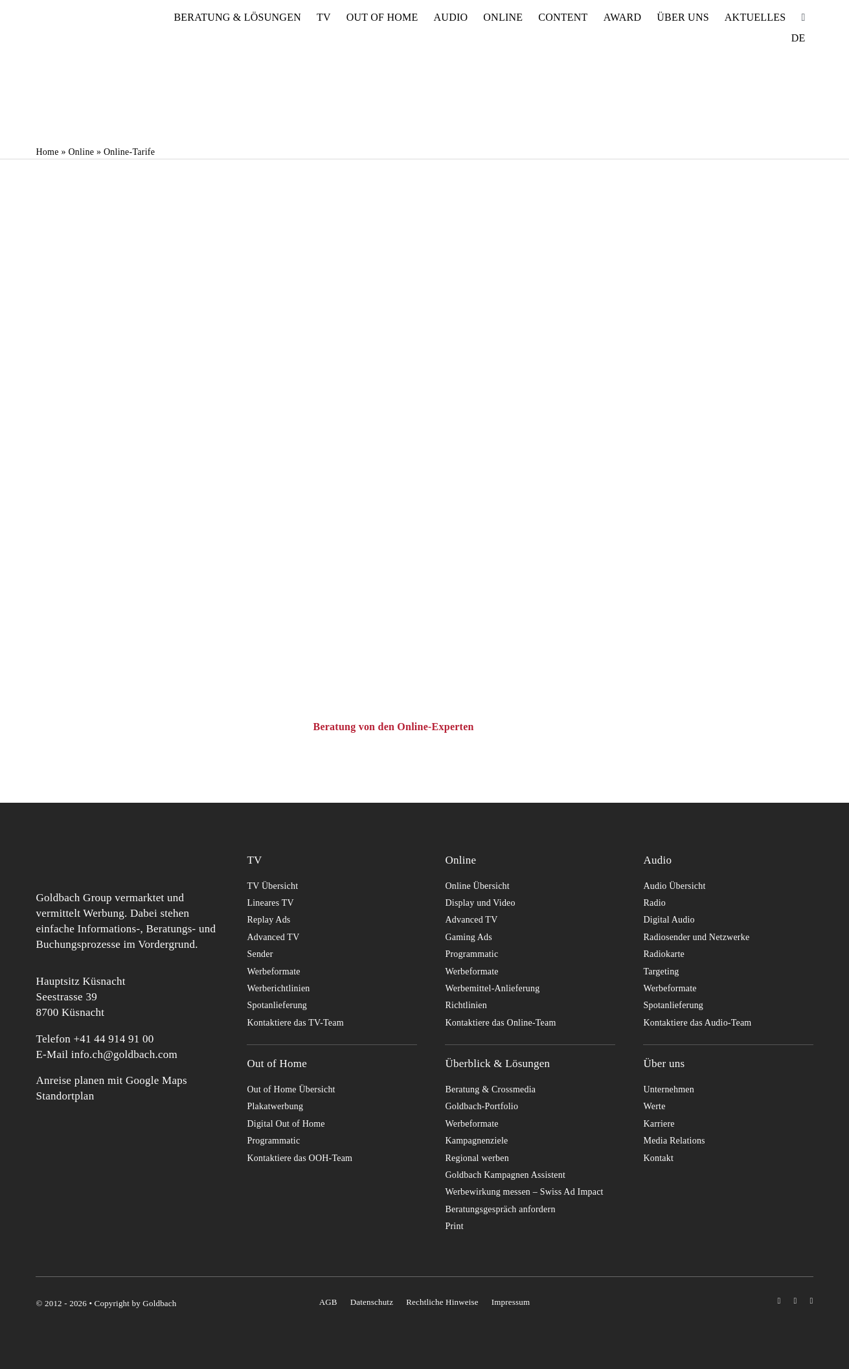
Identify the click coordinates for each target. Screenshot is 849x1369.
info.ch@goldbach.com (124, 1054)
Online (81, 152)
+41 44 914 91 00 (113, 1039)
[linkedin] (811, 1300)
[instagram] (778, 1300)
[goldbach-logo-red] (68, 28)
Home (47, 152)
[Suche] (803, 17)
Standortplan (65, 1096)
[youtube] (795, 1300)
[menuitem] (798, 38)
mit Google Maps (147, 1080)
